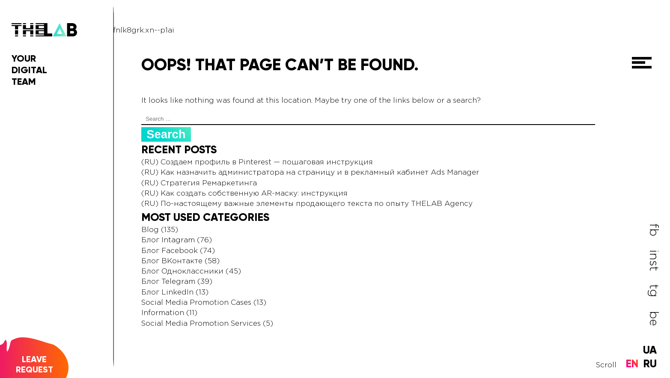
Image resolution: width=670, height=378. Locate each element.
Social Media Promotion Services (201, 324)
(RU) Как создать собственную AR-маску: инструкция (244, 193)
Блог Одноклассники (182, 271)
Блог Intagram (168, 240)
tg (653, 290)
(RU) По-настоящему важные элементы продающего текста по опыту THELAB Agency (307, 204)
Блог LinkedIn (167, 292)
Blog (150, 230)
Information (162, 313)
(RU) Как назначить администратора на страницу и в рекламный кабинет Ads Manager (310, 173)
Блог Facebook (169, 251)
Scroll (606, 365)
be (653, 317)
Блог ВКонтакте (171, 261)
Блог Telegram (168, 282)
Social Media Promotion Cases (196, 303)
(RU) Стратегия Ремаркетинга (199, 183)
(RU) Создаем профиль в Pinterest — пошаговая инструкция (257, 162)
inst (653, 260)
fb (653, 229)
